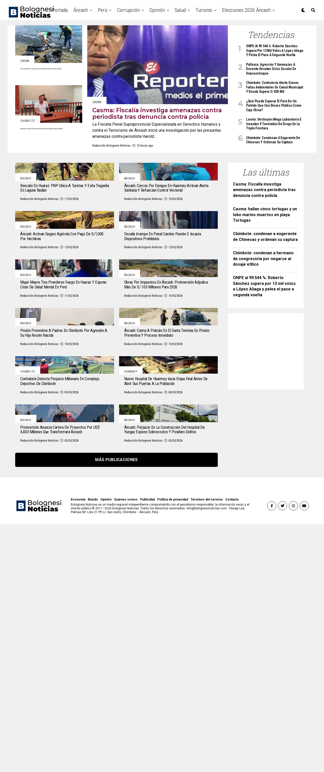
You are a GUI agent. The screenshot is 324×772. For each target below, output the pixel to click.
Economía (78, 747)
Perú (102, 10)
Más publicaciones (116, 707)
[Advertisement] (271, 365)
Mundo (93, 747)
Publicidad (147, 747)
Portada (60, 10)
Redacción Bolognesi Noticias (111, 161)
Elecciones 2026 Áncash (246, 10)
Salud (180, 10)
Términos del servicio (206, 747)
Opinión (157, 10)
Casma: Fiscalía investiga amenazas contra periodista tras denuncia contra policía (264, 205)
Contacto (232, 747)
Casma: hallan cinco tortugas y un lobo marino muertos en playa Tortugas (265, 230)
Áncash (81, 10)
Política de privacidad (172, 747)
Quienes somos (126, 747)
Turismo (204, 10)
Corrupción (128, 10)
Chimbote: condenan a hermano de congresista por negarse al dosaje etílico (263, 274)
